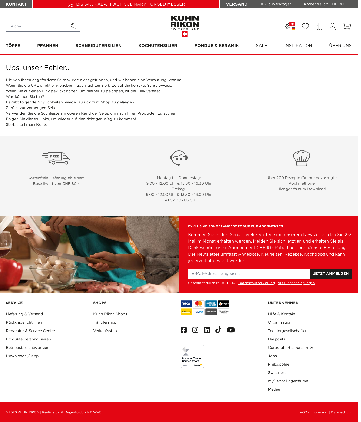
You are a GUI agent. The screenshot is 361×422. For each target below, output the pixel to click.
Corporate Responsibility (290, 347)
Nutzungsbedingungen (296, 283)
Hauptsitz (276, 339)
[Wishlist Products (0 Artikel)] (305, 26)
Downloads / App (22, 356)
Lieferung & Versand (24, 314)
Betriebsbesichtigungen (27, 347)
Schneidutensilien (99, 45)
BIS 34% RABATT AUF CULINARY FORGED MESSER (130, 4)
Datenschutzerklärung (256, 283)
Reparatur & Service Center (30, 331)
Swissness (277, 372)
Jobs (272, 356)
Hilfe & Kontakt (281, 314)
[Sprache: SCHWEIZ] (290, 26)
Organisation (279, 322)
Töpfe (13, 45)
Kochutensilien (158, 45)
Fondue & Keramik (217, 45)
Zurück (12, 108)
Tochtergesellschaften (288, 331)
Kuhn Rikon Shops (110, 314)
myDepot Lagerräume (288, 381)
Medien (274, 389)
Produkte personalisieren (28, 339)
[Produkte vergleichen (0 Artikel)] (319, 26)
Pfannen (47, 45)
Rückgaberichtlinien (24, 322)
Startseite (14, 124)
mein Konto (36, 124)
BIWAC (95, 412)
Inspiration (298, 45)
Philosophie (278, 364)
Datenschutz (341, 412)
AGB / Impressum (314, 412)
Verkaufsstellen (107, 331)
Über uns (340, 45)
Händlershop (105, 322)
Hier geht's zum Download (301, 189)
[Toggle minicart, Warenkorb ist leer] (347, 26)
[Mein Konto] (333, 26)
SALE (261, 45)
